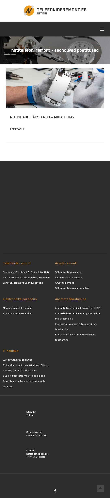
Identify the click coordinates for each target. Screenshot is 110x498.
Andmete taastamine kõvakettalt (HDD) (78, 308)
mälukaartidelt (64, 318)
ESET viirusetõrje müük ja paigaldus (24, 375)
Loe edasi (17, 129)
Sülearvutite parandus (68, 272)
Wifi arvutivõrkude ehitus (17, 359)
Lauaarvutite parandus (68, 277)
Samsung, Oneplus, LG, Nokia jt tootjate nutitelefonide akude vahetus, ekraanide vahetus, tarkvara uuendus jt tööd (26, 277)
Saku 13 (31, 411)
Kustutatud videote (66, 324)
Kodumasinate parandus (17, 313)
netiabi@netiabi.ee (37, 453)
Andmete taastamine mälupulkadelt (76, 313)
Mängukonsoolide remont (18, 308)
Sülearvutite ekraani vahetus (72, 288)
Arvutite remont (64, 282)
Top (100, 488)
